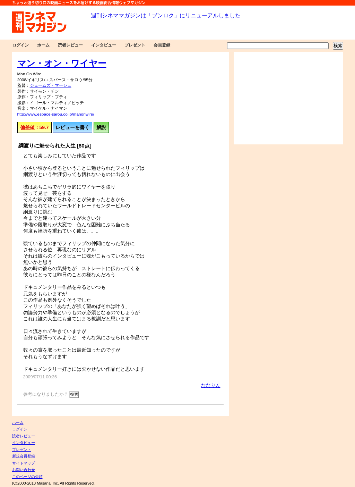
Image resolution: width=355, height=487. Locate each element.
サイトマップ (23, 463)
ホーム (43, 45)
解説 (101, 127)
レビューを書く (72, 127)
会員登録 (162, 45)
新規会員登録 (23, 456)
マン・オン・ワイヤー (61, 63)
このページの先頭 (27, 477)
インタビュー (103, 45)
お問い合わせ (23, 470)
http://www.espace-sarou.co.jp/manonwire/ (55, 114)
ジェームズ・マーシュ (50, 85)
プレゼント (134, 45)
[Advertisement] (288, 98)
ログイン (20, 45)
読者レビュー (70, 45)
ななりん (210, 385)
